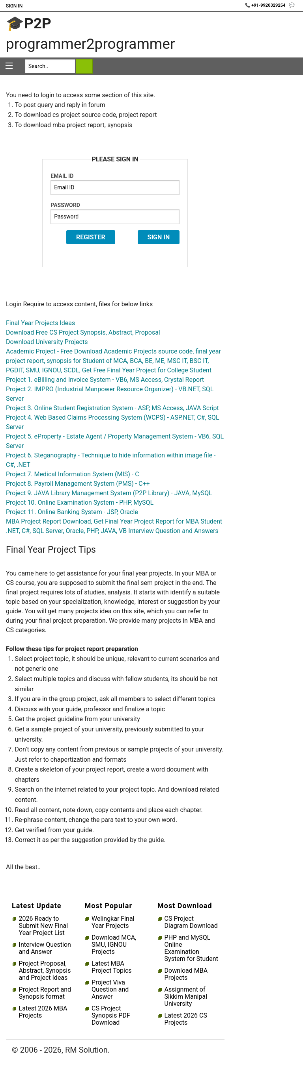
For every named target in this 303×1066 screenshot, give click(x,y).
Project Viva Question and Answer (110, 989)
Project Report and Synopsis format (45, 993)
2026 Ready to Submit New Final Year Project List (43, 925)
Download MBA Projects (186, 974)
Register (90, 237)
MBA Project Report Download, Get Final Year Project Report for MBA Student (114, 521)
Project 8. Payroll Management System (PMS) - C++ (78, 483)
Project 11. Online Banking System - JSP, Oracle (72, 512)
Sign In (14, 6)
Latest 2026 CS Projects (186, 1019)
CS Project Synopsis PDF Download (111, 1015)
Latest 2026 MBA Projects (43, 1012)
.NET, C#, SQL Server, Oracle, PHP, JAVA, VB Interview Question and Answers (112, 531)
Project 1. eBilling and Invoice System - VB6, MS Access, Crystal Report (105, 379)
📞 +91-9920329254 (266, 5)
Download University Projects (47, 342)
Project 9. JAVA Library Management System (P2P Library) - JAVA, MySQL (109, 493)
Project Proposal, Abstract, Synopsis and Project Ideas (45, 970)
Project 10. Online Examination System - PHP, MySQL (79, 502)
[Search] (50, 66)
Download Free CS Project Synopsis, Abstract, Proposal (83, 332)
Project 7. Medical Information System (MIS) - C (72, 474)
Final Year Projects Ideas (40, 323)
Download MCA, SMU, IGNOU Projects (114, 944)
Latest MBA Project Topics (111, 967)
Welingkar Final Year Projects (113, 922)
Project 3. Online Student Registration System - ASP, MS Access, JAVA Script (112, 408)
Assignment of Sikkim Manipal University (186, 996)
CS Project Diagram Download (191, 922)
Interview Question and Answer (45, 948)
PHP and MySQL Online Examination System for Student (191, 948)
